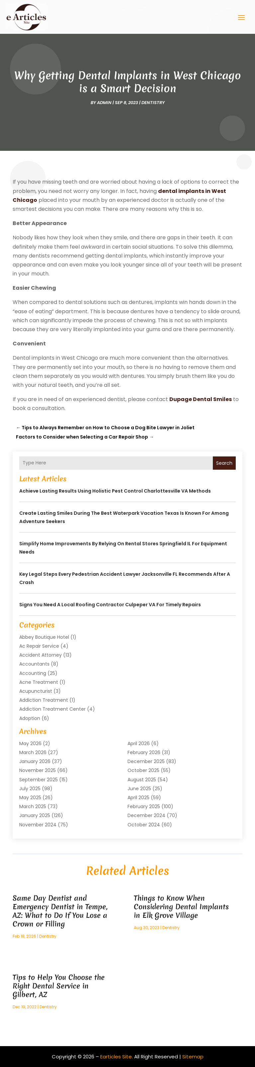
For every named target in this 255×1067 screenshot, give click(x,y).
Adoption (29, 718)
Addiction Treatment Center (52, 709)
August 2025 (142, 779)
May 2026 (30, 743)
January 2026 (34, 761)
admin (104, 102)
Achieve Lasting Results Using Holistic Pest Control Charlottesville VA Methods (115, 491)
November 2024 (37, 824)
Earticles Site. (116, 1056)
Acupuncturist (35, 691)
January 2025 (34, 815)
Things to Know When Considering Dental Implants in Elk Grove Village (181, 906)
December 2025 (146, 761)
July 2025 (30, 788)
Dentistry (153, 102)
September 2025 (38, 779)
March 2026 (32, 752)
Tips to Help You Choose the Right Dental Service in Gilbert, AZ (59, 986)
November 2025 (37, 770)
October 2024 (144, 824)
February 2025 (144, 806)
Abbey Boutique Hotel (44, 637)
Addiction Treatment (43, 700)
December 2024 (146, 815)
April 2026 (139, 743)
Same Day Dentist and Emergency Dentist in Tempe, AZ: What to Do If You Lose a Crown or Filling (60, 911)
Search (224, 463)
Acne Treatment (38, 682)
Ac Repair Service (39, 646)
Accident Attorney (40, 655)
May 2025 (30, 797)
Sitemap (193, 1056)
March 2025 (32, 806)
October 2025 (143, 770)
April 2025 (138, 797)
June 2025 (139, 788)
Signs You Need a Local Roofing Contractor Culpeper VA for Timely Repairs (110, 604)
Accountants (34, 664)
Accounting (32, 673)
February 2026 (144, 752)
